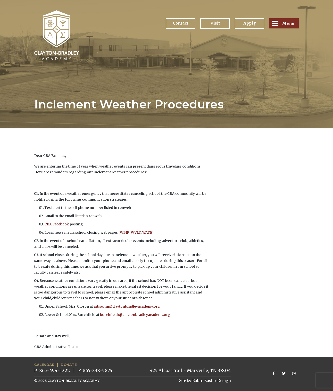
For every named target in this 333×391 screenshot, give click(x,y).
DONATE (69, 365)
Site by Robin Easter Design (205, 380)
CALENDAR (44, 365)
